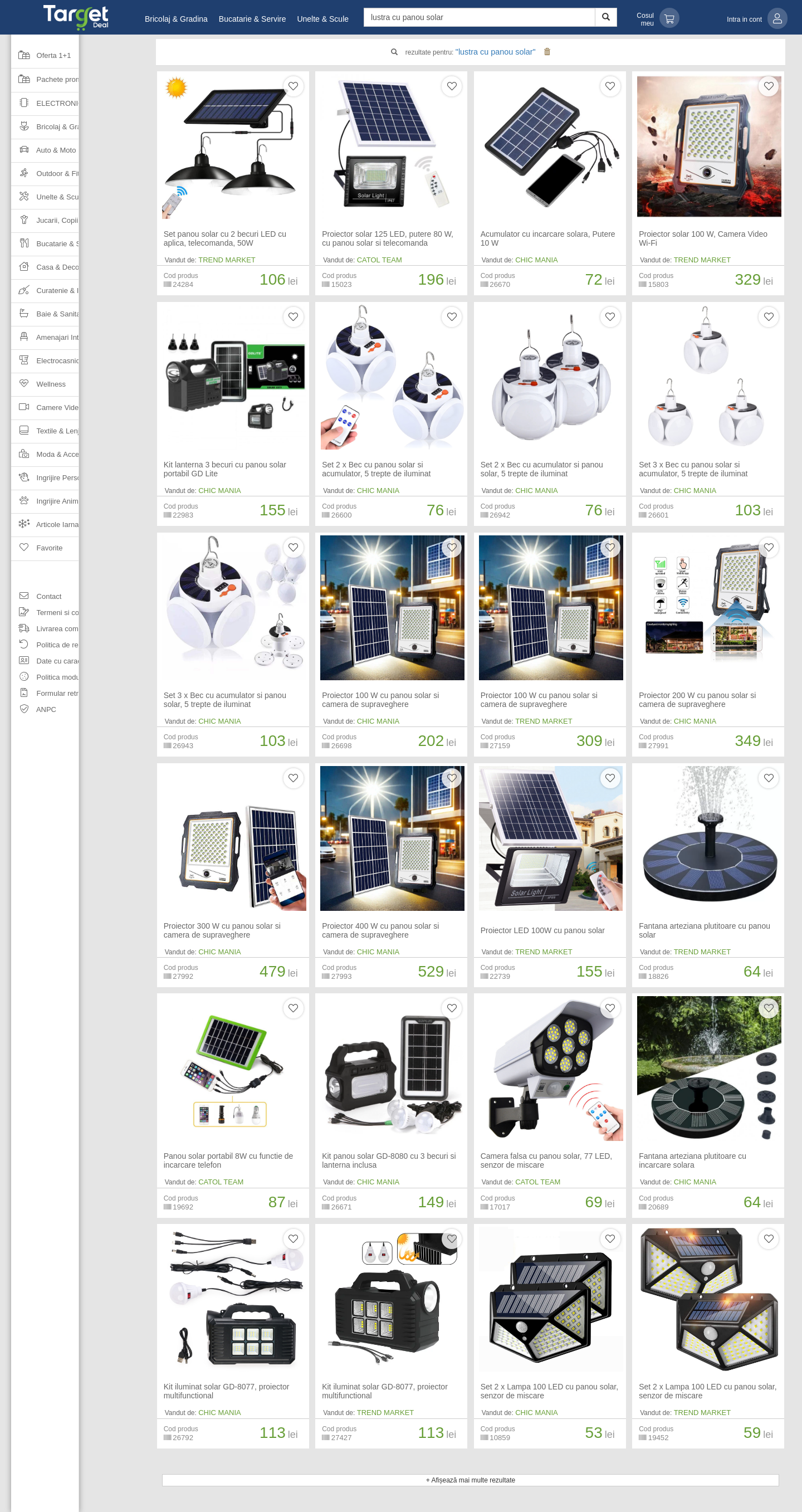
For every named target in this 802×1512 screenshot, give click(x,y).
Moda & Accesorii (51, 457)
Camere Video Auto (55, 411)
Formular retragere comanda (70, 695)
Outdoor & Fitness (53, 177)
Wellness (38, 387)
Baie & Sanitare (49, 317)
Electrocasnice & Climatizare (70, 364)
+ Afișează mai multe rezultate (470, 1480)
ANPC (33, 711)
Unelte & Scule (323, 18)
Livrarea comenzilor (55, 630)
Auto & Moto (43, 153)
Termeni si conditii (52, 614)
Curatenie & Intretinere (60, 294)
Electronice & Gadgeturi (75, 106)
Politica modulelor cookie (63, 679)
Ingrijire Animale (49, 504)
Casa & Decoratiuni (55, 270)
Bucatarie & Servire (252, 18)
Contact (36, 598)
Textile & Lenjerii (50, 434)
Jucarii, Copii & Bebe (57, 223)
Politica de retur (49, 646)
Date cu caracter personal (65, 663)
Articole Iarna (45, 527)
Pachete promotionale (59, 83)
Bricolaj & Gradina (176, 18)
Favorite (37, 551)
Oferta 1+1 (41, 59)
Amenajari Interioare (56, 340)
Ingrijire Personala (53, 481)
